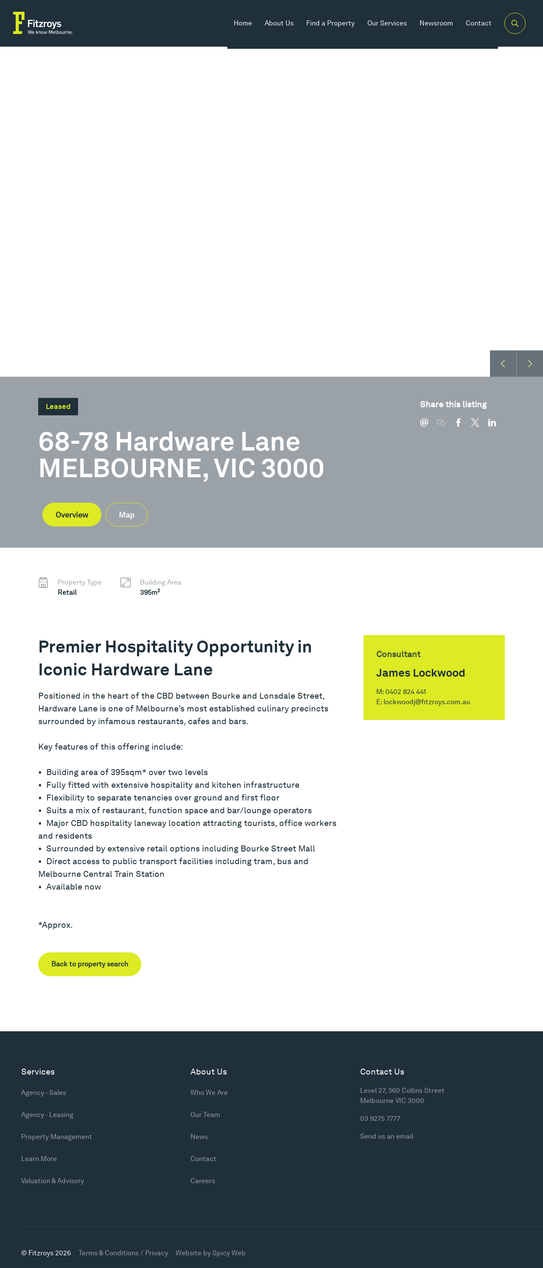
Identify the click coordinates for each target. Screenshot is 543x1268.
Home (239, 25)
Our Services (383, 25)
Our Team (205, 1115)
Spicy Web (229, 1253)
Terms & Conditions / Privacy (123, 1253)
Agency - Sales (43, 1093)
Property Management (56, 1137)
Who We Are (209, 1093)
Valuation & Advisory (52, 1181)
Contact (475, 25)
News (199, 1137)
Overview (72, 514)
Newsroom (432, 25)
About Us (275, 25)
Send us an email (386, 1136)
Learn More (39, 1159)
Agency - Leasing (47, 1115)
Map (126, 514)
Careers (202, 1181)
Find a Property (326, 25)
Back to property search (89, 964)
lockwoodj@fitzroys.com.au (426, 702)
